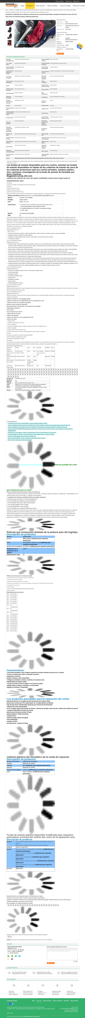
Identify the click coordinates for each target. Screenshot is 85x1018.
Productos (29, 5)
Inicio (7, 10)
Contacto (61, 53)
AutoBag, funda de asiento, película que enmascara (27, 10)
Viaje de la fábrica (52, 5)
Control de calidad (65, 5)
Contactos (66, 1000)
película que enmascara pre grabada (18, 939)
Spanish (77, 1)
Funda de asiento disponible (46, 939)
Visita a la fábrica (57, 1000)
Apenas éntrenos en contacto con (32, 1016)
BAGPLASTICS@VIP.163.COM (71, 1011)
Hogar (22, 5)
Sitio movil (10, 1013)
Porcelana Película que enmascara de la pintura (28, 1007)
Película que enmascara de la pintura (33, 939)
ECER (53, 1008)
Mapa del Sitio (74, 1000)
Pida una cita (69, 1)
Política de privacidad (12, 1007)
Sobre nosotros (40, 5)
